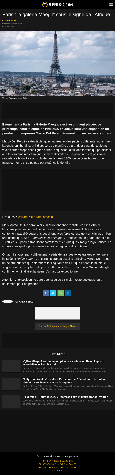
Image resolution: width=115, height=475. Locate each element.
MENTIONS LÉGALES (67, 464)
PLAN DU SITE (66, 461)
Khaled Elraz (9, 20)
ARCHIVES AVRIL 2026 (48, 467)
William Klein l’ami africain (35, 217)
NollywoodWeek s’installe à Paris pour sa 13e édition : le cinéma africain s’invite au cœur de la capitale (64, 381)
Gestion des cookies (68, 467)
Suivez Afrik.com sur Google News (57, 326)
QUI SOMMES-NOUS (47, 464)
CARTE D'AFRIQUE (50, 461)
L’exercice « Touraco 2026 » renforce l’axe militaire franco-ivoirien (65, 396)
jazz (44, 267)
